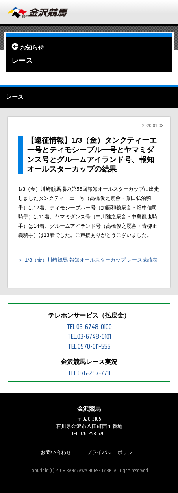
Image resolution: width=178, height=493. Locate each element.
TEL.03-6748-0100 (89, 326)
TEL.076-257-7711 (89, 373)
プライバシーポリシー (112, 452)
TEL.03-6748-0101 (89, 336)
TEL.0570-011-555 (89, 346)
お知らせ (32, 47)
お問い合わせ (56, 452)
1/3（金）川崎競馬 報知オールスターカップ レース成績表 (91, 260)
